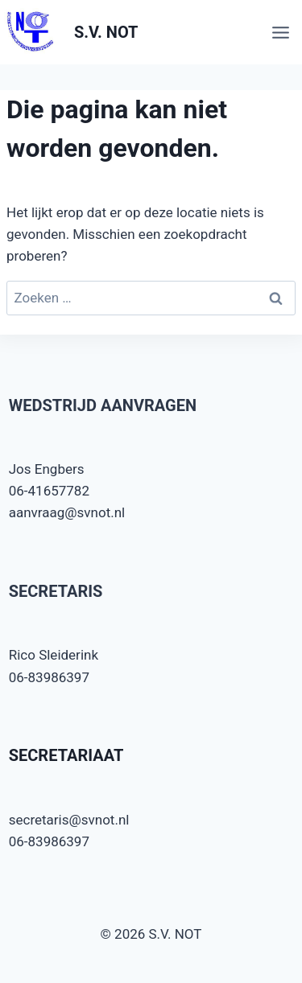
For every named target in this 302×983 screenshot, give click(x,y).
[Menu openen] (283, 32)
